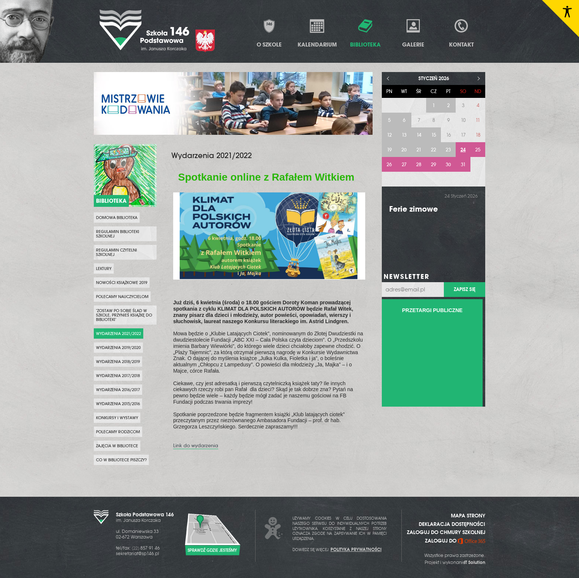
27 (404, 164)
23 (448, 150)
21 (419, 150)
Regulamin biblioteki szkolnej (117, 234)
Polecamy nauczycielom (122, 296)
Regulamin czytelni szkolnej (116, 252)
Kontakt (461, 33)
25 (477, 150)
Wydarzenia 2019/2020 (118, 347)
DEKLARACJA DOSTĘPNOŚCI (452, 524)
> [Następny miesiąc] (478, 78)
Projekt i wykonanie (455, 562)
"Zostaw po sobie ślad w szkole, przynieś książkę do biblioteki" (124, 315)
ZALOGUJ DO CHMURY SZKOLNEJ (446, 532)
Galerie (413, 33)
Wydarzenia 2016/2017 (118, 389)
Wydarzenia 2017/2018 (118, 375)
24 (463, 150)
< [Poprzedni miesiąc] (388, 78)
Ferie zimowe (413, 208)
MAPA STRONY (468, 515)
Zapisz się (464, 289)
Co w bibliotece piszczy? (121, 459)
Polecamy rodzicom (118, 431)
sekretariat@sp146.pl (137, 554)
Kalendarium (317, 33)
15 (433, 135)
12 (389, 135)
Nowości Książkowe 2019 (121, 282)
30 (448, 164)
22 (433, 150)
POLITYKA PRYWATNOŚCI (355, 550)
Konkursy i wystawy (117, 417)
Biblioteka (365, 33)
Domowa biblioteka (116, 217)
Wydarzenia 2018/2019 (118, 361)
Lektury (104, 268)
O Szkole (269, 33)
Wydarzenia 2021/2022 (118, 333)
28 (418, 164)
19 (389, 150)
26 (389, 164)
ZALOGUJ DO (455, 540)
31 (463, 164)
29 (433, 164)
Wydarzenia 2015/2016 (118, 403)
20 (404, 150)
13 (404, 135)
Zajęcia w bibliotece (117, 445)
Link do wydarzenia (195, 445)
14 (419, 135)
